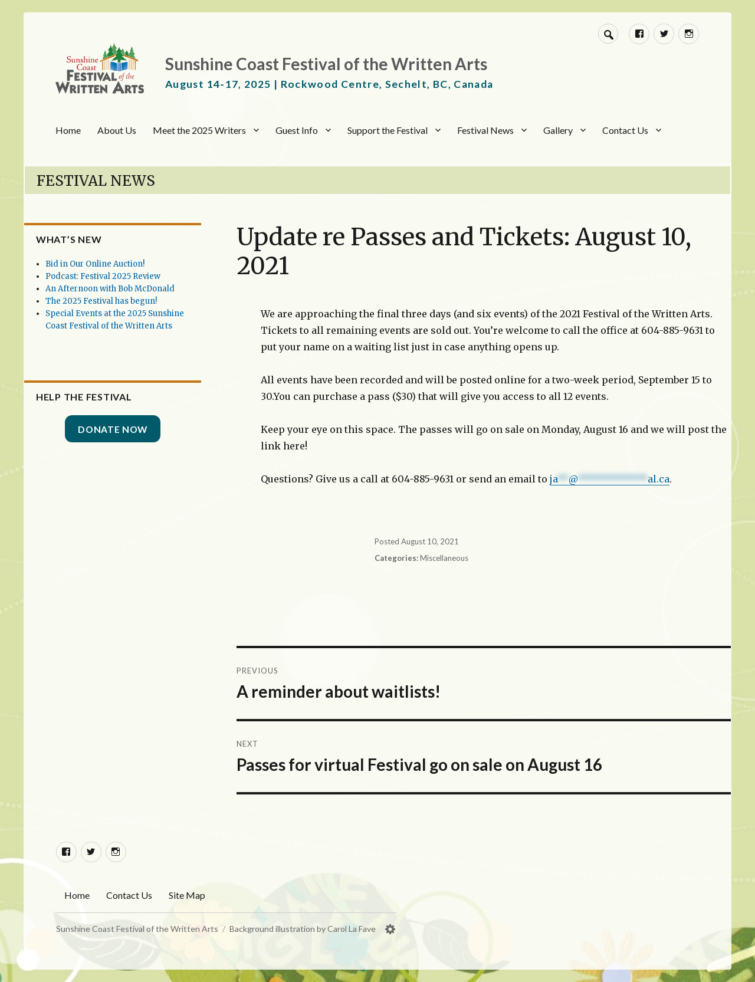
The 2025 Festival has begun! (132, 313)
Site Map (187, 895)
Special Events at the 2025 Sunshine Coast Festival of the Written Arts (134, 338)
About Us (116, 130)
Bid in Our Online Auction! (126, 264)
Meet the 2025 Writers (199, 130)
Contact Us (625, 130)
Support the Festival (387, 130)
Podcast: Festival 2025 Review (134, 276)
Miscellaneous (445, 558)
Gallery (558, 130)
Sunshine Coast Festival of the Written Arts (326, 64)
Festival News (485, 130)
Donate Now (136, 453)
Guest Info (296, 130)
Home (68, 130)
